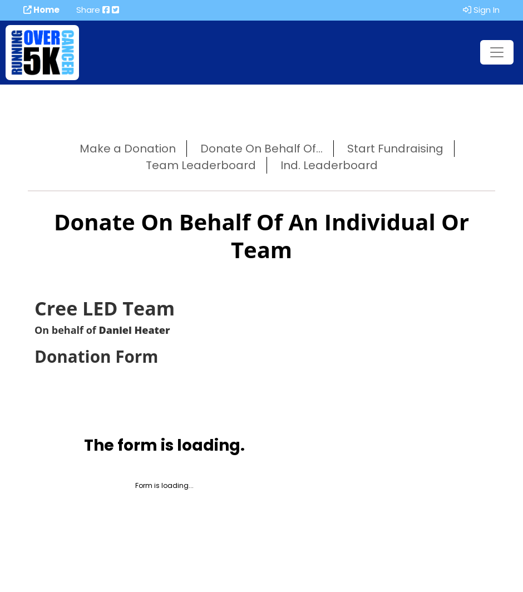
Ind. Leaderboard (329, 165)
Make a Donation (128, 148)
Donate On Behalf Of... (261, 148)
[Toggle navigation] (497, 52)
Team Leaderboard (201, 165)
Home (41, 10)
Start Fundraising (395, 148)
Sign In (481, 10)
